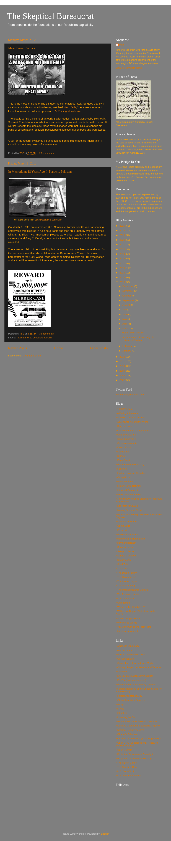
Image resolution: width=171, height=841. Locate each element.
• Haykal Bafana (124, 481)
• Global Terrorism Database (131, 700)
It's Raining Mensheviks (67, 111)
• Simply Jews (123, 560)
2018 (123, 258)
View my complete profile (129, 68)
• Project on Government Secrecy (133, 758)
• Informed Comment (127, 490)
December (128, 286)
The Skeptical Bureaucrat (50, 16)
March (126, 328)
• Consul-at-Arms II (126, 439)
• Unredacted (123, 602)
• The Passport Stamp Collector (132, 590)
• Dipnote (121, 456)
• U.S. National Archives (128, 775)
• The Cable (122, 568)
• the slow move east (127, 631)
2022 (123, 240)
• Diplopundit (122, 451)
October (127, 295)
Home (58, 348)
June (125, 314)
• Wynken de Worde (126, 622)
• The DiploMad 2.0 (126, 577)
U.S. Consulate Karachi (39, 337)
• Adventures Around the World (132, 421)
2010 (123, 366)
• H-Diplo (120, 704)
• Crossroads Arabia (126, 443)
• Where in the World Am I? (130, 607)
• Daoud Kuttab (124, 447)
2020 (123, 249)
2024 (123, 230)
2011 (123, 361)
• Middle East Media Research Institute (136, 721)
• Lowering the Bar (126, 717)
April (125, 323)
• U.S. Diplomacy (125, 598)
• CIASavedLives (125, 658)
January (127, 350)
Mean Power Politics (21, 48)
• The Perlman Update (127, 594)
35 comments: (47, 333)
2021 (123, 244)
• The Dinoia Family (126, 572)
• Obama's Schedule (127, 734)
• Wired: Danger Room (128, 618)
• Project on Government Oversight (134, 754)
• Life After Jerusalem (127, 506)
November (128, 291)
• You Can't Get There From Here (133, 626)
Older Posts (99, 348)
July (124, 309)
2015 (123, 272)
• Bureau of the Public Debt (130, 654)
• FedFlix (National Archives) (131, 680)
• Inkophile (121, 713)
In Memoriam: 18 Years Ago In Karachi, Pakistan (40, 171)
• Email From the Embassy (130, 464)
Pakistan (21, 337)
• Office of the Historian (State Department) (139, 738)
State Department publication (48, 220)
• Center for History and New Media (135, 663)
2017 (123, 263)
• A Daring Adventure (127, 413)
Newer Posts (17, 348)
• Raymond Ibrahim (126, 542)
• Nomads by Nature (126, 521)
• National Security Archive (130, 730)
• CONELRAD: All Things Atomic (133, 430)
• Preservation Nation (127, 534)
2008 (123, 375)
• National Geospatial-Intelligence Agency (138, 725)
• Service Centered (126, 555)
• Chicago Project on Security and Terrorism (139, 667)
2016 (123, 268)
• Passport (121, 530)
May (125, 319)
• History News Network (128, 486)
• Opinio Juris (123, 526)
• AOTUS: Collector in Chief (130, 417)
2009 (123, 370)
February (127, 346)
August (126, 305)
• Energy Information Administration (134, 676)
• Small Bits (122, 564)
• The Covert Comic (126, 762)
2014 (123, 277)
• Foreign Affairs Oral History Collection (136, 684)
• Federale (121, 468)
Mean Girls (69, 107)
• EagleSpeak (123, 460)
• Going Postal (123, 477)
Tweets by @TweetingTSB (130, 394)
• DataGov (121, 671)
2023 (123, 235)
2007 (123, 380)
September (128, 300)
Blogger (104, 833)
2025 (123, 225)
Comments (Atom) (32, 355)
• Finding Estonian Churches (131, 473)
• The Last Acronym (126, 581)
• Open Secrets (124, 750)
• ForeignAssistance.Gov (129, 696)
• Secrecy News (124, 547)
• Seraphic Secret (125, 551)
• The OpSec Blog (125, 585)
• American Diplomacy (127, 646)
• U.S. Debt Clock (125, 771)
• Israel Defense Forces (128, 494)
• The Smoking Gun (126, 767)
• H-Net (120, 708)
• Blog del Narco (124, 426)
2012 (123, 356)
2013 (123, 282)
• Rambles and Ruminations (131, 538)
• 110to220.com (124, 409)
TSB (121, 45)
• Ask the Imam (124, 650)
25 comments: (47, 153)
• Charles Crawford (126, 434)
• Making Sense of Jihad (129, 510)
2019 (123, 254)
